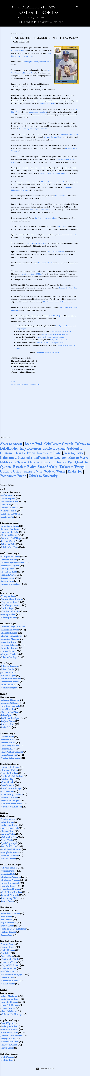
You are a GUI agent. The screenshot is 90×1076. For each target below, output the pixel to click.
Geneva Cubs (7, 956)
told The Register (56, 316)
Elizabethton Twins (9, 1029)
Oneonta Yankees (8, 968)
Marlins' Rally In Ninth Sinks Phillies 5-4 (55, 334)
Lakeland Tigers (8, 779)
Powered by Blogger (45, 1068)
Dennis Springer (17, 50)
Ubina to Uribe (10, 471)
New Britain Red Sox (10, 611)
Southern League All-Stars (13, 626)
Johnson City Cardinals (11, 1035)
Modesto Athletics (9, 702)
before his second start (39, 210)
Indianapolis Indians (10, 501)
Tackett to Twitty (71, 466)
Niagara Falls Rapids (10, 965)
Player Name (31, 22)
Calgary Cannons (9, 559)
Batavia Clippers (8, 947)
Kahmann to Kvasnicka (16, 457)
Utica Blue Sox (7, 977)
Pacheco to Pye (62, 462)
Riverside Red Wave (10, 712)
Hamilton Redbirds (10, 959)
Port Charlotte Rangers (11, 788)
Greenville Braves (8, 641)
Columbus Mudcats (10, 638)
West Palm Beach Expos (11, 803)
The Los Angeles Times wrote (53, 182)
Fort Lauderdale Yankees (12, 776)
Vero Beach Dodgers (9, 800)
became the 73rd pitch (68, 288)
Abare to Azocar (11, 444)
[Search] (77, 6)
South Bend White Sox (11, 849)
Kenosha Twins (8, 834)
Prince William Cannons (12, 751)
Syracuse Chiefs (8, 541)
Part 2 (18, 348)
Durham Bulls (7, 736)
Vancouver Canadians (10, 583)
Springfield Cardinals (10, 852)
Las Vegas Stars (7, 568)
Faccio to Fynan (54, 448)
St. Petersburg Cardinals (12, 794)
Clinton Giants (7, 831)
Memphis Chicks (8, 654)
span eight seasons (47, 103)
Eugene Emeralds (8, 922)
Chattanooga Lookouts (11, 635)
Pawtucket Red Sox (10, 532)
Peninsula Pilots (8, 748)
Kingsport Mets (8, 1038)
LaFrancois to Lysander (50, 457)
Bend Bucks (6, 916)
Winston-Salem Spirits (10, 757)
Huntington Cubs (9, 1032)
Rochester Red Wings (11, 538)
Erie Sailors (5, 953)
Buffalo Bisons (7, 495)
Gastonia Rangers (9, 886)
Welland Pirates (7, 983)
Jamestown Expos (9, 962)
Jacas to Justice (73, 453)
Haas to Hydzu (24, 453)
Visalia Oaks (5, 727)
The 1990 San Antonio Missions (47, 353)
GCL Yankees (7, 1059)
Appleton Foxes (8, 818)
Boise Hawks (6, 919)
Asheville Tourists (9, 867)
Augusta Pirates (8, 870)
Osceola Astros (8, 785)
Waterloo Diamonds (9, 855)
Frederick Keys (7, 739)
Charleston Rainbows (11, 876)
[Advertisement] (45, 408)
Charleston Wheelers (10, 879)
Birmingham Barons (10, 629)
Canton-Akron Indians (11, 599)
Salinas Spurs (6, 715)
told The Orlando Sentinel (37, 243)
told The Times (61, 196)
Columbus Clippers (10, 525)
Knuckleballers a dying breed (66, 345)
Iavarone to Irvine (49, 453)
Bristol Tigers (7, 1023)
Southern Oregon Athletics (13, 928)
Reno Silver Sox (8, 709)
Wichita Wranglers (8, 687)
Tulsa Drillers (6, 684)
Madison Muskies (9, 837)
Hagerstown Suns (9, 602)
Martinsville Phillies (10, 1041)
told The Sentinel (45, 263)
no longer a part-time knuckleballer (54, 173)
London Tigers (8, 608)
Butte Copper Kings (10, 998)
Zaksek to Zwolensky (43, 476)
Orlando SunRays (9, 657)
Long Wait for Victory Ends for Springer (51, 337)
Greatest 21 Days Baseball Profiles (38, 9)
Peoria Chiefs (7, 840)
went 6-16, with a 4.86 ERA (31, 274)
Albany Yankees (8, 596)
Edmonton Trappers (10, 565)
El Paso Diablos (8, 669)
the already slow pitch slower (46, 218)
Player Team (45, 22)
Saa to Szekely (47, 466)
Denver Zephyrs (8, 498)
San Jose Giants (8, 721)
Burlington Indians (9, 1026)
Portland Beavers (8, 574)
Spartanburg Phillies (10, 898)
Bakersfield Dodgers (10, 699)
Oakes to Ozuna (39, 462)
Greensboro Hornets (10, 889)
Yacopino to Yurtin (13, 476)
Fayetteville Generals (10, 882)
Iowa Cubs (6, 504)
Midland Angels (8, 675)
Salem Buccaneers (9, 754)
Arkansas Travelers (9, 666)
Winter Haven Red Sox (11, 806)
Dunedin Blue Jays (9, 773)
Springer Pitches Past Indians (59, 340)
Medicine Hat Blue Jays (11, 1014)
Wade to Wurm (54, 471)
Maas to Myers (78, 457)
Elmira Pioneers (8, 950)
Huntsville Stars (8, 651)
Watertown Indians (9, 980)
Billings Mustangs (9, 995)
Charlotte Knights (9, 632)
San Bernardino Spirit (10, 718)
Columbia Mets (8, 873)
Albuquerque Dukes (10, 556)
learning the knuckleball (53, 137)
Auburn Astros (8, 943)
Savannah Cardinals (10, 895)
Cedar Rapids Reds (10, 828)
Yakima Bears (6, 934)
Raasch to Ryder (24, 466)
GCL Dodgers (7, 1056)
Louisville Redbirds (9, 507)
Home (21, 22)
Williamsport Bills (8, 617)
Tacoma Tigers (7, 577)
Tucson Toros (7, 580)
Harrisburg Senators (10, 605)
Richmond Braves (9, 535)
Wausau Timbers (8, 858)
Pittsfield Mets (7, 971)
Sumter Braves (7, 901)
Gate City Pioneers (9, 1001)
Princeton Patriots (9, 1044)
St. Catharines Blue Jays (11, 974)
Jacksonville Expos (9, 644)
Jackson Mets (7, 672)
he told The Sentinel (56, 252)
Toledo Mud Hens (9, 547)
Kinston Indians (8, 742)
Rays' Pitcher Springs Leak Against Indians (50, 343)
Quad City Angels (9, 843)
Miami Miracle (7, 782)
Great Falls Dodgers (10, 1005)
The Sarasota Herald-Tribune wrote (57, 302)
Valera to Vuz (32, 471)
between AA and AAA (69, 134)
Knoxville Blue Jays (9, 647)
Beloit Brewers (7, 821)
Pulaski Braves (7, 1047)
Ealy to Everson (30, 448)
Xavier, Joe (75, 471)
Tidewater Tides (8, 544)
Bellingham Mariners (10, 913)
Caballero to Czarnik (58, 444)
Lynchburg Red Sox (10, 745)
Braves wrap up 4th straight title (60, 331)
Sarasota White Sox (9, 797)
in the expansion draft (67, 235)
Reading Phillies (8, 614)
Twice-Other (35, 384)
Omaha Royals (7, 516)
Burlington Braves (9, 824)
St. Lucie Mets (7, 791)
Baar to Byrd (33, 444)
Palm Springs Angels (10, 705)
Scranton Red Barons (10, 528)
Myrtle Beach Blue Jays (11, 892)
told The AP (61, 226)
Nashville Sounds (9, 510)
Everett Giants (7, 925)
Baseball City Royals (10, 767)
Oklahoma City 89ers (10, 513)
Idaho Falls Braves (9, 1011)
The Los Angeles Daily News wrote (33, 129)
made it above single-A (38, 112)
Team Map (57, 22)
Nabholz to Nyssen (13, 462)
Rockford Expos (8, 846)
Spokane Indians (8, 931)
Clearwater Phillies (9, 770)
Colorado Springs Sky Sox (12, 562)
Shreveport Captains (10, 681)
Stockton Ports (8, 724)
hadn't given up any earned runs (36, 62)
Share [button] (13, 381)
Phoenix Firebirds (9, 571)
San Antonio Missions (23, 384)
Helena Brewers (8, 1008)
